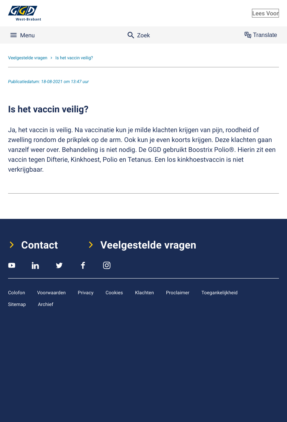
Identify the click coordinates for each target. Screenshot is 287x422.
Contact (39, 245)
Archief (45, 304)
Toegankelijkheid (219, 292)
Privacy (86, 292)
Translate (261, 35)
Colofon (16, 292)
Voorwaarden (51, 292)
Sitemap (17, 304)
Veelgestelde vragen (149, 245)
